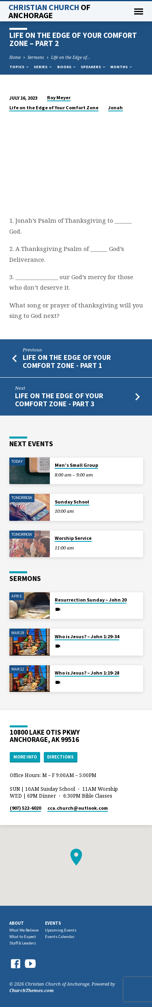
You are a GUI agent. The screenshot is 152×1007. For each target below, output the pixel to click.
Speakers (93, 66)
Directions (60, 757)
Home (15, 57)
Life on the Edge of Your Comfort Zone (53, 107)
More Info (25, 757)
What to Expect (22, 936)
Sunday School (72, 502)
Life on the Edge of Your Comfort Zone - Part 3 (59, 399)
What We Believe (24, 930)
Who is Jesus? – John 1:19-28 (87, 673)
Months (121, 66)
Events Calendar (60, 936)
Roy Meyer (59, 97)
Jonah (115, 107)
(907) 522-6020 (25, 808)
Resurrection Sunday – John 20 (90, 600)
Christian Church (49, 11)
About (16, 923)
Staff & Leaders (22, 943)
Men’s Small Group (76, 465)
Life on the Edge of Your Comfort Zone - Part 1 (67, 361)
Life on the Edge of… (70, 57)
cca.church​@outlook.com (77, 808)
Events (53, 923)
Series (43, 66)
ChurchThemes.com (31, 990)
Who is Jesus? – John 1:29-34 (87, 636)
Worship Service (73, 538)
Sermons (36, 57)
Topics (19, 66)
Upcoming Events (61, 930)
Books (67, 66)
